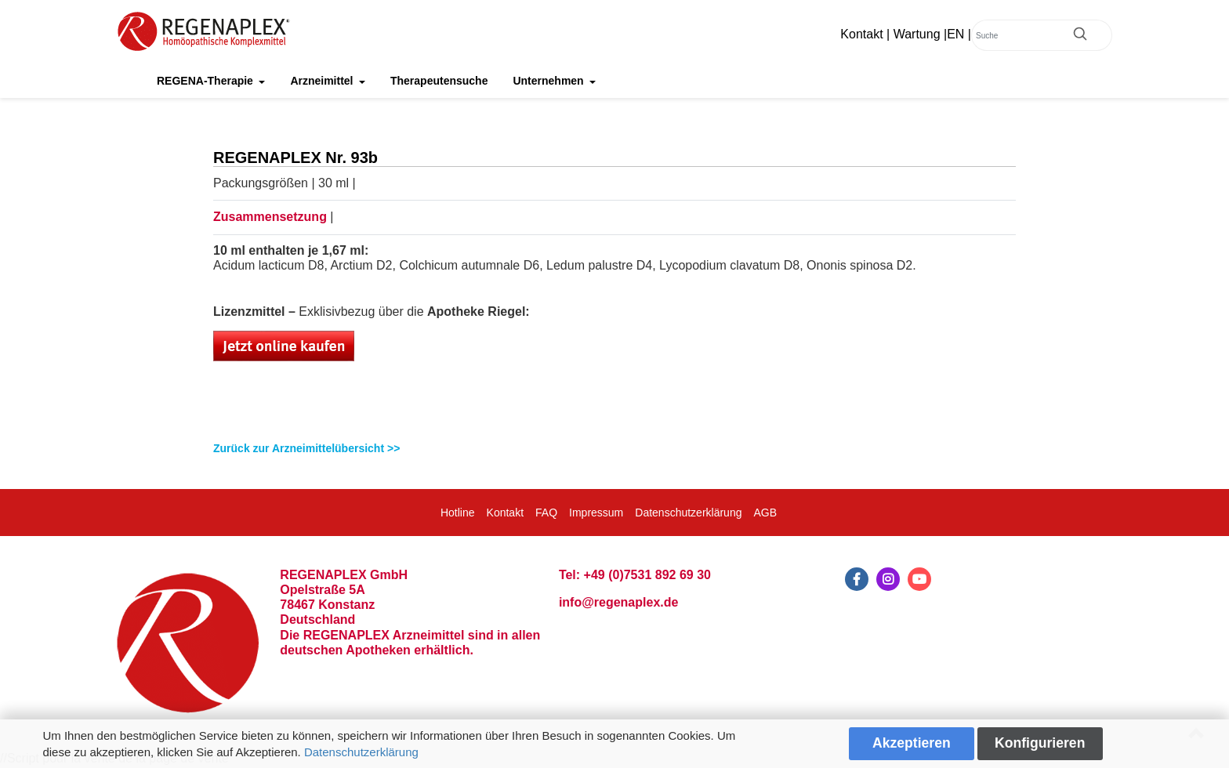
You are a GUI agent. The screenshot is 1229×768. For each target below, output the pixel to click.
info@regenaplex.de (619, 602)
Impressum (596, 512)
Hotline (457, 512)
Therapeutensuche (439, 80)
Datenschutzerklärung (361, 752)
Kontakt (861, 34)
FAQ (546, 512)
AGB (765, 512)
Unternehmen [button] (549, 80)
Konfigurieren (1040, 743)
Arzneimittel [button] (323, 80)
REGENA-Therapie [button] (206, 80)
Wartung (917, 34)
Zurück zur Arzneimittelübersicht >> (306, 448)
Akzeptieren (911, 743)
